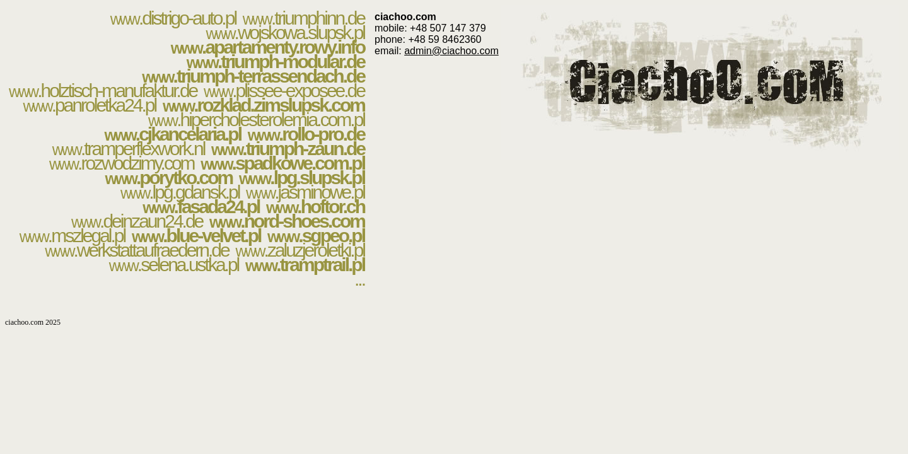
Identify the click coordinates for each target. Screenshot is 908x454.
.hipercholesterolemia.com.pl (256, 119)
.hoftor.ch (315, 206)
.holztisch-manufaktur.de (103, 90)
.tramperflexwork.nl (128, 148)
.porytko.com (169, 177)
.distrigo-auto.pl (173, 18)
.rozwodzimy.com (121, 163)
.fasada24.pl (201, 206)
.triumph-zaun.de (287, 148)
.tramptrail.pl (304, 264)
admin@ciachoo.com (451, 50)
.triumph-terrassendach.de (253, 76)
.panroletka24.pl (89, 105)
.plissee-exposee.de (284, 90)
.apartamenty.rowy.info (267, 47)
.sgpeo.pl (315, 235)
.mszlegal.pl (72, 235)
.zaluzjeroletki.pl (299, 250)
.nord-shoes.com (286, 221)
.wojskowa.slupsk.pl (285, 32)
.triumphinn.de (303, 18)
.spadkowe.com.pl (282, 163)
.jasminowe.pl (305, 192)
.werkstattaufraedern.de (136, 250)
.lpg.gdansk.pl (179, 192)
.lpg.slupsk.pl (301, 177)
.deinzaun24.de (136, 221)
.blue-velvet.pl (196, 235)
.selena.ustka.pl (174, 264)
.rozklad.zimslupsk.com (263, 105)
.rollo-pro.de (306, 134)
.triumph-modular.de (275, 61)
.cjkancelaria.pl (173, 134)
